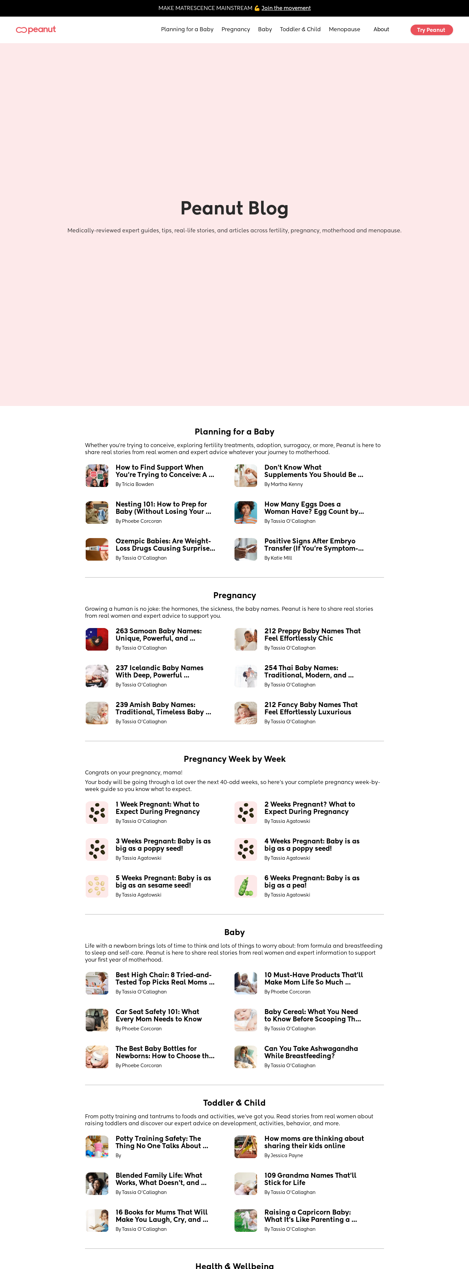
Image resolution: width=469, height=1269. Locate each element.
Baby (265, 30)
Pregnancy (236, 30)
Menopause (344, 30)
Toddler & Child (300, 30)
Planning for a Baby (187, 30)
